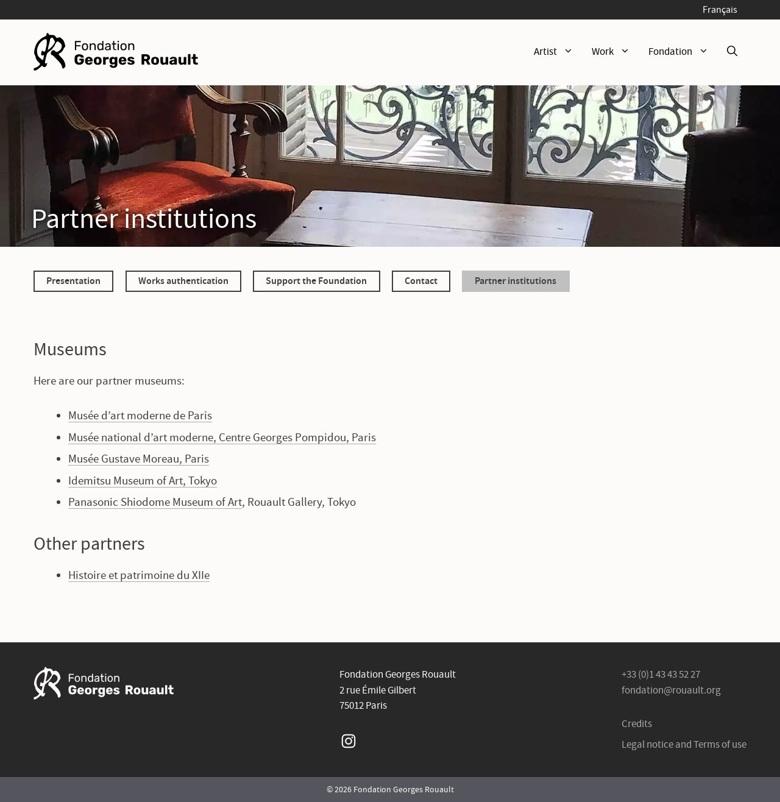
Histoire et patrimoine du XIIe (139, 575)
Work (615, 52)
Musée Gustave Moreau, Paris (138, 459)
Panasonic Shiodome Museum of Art (155, 502)
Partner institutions (515, 280)
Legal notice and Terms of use (684, 744)
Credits (637, 723)
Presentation (73, 280)
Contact (421, 280)
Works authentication (183, 280)
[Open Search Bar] (732, 52)
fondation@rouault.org (671, 690)
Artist (558, 52)
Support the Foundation (316, 280)
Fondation (683, 52)
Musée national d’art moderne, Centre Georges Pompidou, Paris (222, 437)
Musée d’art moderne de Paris (140, 415)
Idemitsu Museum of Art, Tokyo (142, 481)
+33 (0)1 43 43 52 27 (661, 674)
